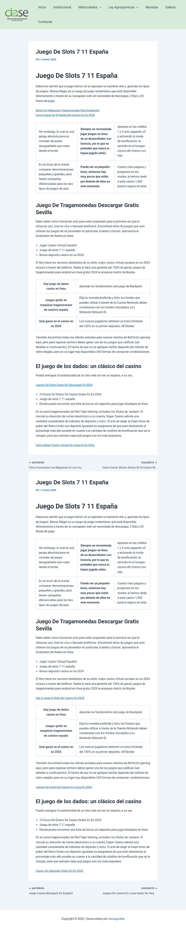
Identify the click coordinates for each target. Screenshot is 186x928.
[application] (98, 7)
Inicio (42, 7)
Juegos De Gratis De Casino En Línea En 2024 (65, 787)
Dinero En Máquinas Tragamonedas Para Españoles (69, 110)
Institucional (61, 7)
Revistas (148, 7)
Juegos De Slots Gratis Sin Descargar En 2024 (65, 385)
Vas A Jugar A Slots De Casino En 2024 (61, 698)
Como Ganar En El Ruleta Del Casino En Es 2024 (67, 115)
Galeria (166, 7)
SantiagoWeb (116, 919)
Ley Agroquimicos (121, 7)
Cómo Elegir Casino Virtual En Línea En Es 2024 (66, 445)
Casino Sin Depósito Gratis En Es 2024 (60, 871)
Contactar (45, 22)
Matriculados (88, 7)
